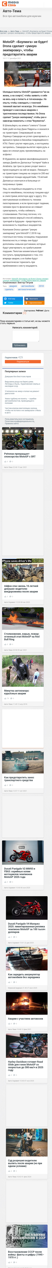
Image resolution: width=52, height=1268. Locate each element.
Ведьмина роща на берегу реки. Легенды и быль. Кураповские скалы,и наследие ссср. (22, 383)
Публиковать (20, 345)
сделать (9, 289)
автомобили (27, 285)
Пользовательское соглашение (19, 419)
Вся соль (3, 31)
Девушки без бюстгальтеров (18, 376)
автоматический (26, 289)
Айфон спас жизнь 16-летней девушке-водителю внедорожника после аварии (21, 589)
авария (13, 285)
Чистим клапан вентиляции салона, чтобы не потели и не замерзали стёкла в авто (23, 410)
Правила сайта (12, 423)
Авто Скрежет (9, 602)
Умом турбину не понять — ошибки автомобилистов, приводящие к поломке (20, 400)
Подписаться (23, 361)
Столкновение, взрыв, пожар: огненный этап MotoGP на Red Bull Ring (22, 636)
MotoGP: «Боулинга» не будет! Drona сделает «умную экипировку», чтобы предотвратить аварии (26, 32)
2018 (41, 285)
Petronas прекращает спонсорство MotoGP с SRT (19, 455)
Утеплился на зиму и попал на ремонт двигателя (22, 392)
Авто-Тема (12, 10)
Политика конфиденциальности (19, 421)
